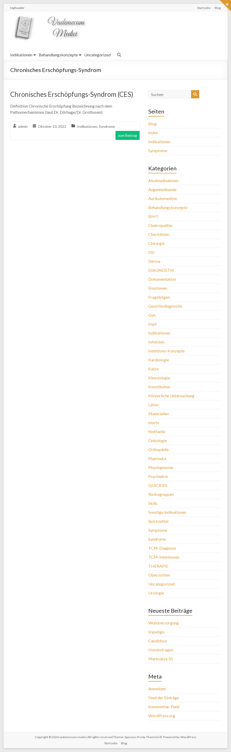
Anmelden (157, 688)
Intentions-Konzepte (166, 350)
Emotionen (157, 288)
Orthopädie (158, 449)
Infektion (156, 341)
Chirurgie (156, 243)
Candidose (157, 640)
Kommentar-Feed (163, 706)
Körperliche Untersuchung (171, 395)
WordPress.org (161, 715)
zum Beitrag (127, 135)
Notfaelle (156, 431)
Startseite (204, 8)
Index (153, 132)
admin (23, 126)
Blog (218, 8)
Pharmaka (157, 458)
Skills (153, 503)
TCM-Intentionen (163, 557)
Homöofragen (160, 649)
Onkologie (157, 440)
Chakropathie (160, 225)
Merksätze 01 (160, 658)
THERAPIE (158, 565)
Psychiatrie (158, 476)
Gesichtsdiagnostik (165, 306)
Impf (152, 323)
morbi (153, 422)
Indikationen (21, 54)
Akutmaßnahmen (163, 180)
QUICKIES (157, 485)
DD (151, 252)
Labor (153, 404)
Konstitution (159, 386)
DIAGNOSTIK (161, 270)
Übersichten (159, 574)
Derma (154, 261)
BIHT (153, 216)
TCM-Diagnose (162, 548)
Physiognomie (160, 467)
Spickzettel (158, 521)
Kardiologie (158, 359)
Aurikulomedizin (162, 198)
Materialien (158, 413)
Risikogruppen (161, 494)
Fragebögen (159, 297)
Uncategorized (97, 54)
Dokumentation (162, 279)
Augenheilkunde (162, 189)
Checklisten (158, 234)
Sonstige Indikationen (167, 512)
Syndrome (107, 126)
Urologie (156, 592)
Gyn (151, 314)
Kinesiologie (159, 377)
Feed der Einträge (163, 697)
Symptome (157, 150)
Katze (153, 368)
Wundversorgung (163, 622)
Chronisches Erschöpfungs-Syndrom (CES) (71, 94)
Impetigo (156, 631)
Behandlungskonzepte (58, 54)
